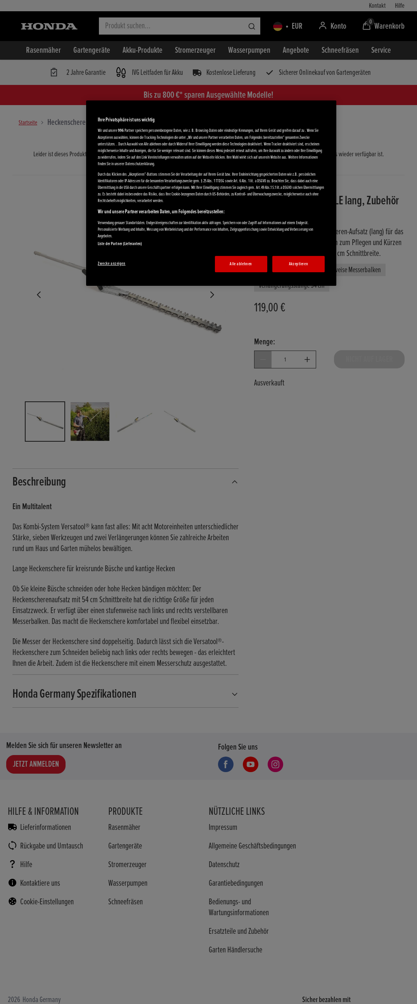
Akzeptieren (298, 263)
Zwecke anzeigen (112, 263)
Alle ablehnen (241, 263)
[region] (211, 193)
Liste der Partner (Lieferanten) (120, 243)
